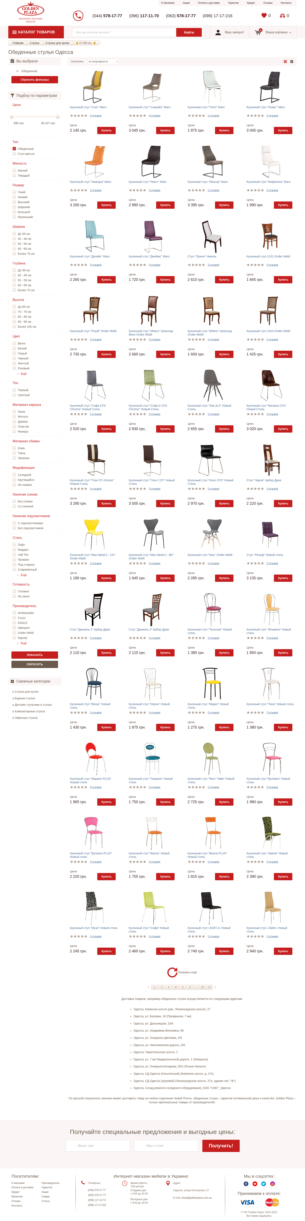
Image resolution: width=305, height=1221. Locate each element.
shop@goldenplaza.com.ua (196, 1198)
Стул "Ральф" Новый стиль (265, 555)
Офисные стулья (26, 717)
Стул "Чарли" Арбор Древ (264, 480)
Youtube (255, 1184)
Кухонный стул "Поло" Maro (206, 107)
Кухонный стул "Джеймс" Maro (149, 256)
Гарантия (233, 2)
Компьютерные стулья (30, 711)
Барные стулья (25, 698)
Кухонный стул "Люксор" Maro (208, 181)
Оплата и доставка (209, 2)
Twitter (263, 1184)
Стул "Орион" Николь (202, 256)
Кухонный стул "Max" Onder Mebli (210, 555)
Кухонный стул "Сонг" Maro (88, 107)
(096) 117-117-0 (97, 1200)
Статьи (45, 1201)
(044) (107, 15)
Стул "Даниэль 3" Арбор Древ (149, 629)
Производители (50, 1183)
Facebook (246, 1184)
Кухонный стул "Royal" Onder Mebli (93, 331)
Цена (73, 125)
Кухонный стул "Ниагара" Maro (90, 181)
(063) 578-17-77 (97, 1195)
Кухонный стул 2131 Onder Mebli (268, 256)
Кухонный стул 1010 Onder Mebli (268, 331)
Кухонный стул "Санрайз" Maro (149, 107)
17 (209, 987)
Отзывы (267, 2)
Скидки (45, 1197)
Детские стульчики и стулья (33, 704)
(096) (144, 15)
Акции (186, 2)
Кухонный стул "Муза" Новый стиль (94, 928)
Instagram (272, 1184)
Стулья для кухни (26, 691)
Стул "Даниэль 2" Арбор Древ (90, 629)
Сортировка (77, 61)
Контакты (286, 2)
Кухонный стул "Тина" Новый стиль (270, 704)
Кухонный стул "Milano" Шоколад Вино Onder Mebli (151, 332)
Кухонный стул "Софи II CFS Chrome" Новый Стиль (148, 407)
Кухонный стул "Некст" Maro (148, 181)
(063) (181, 15)
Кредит (251, 2)
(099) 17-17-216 (217, 15)
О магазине (168, 2)
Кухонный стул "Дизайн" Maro (90, 256)
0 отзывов (95, 115)
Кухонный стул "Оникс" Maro (266, 107)
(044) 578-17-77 (97, 1190)
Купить (106, 130)
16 (202, 987)
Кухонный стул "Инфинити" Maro (268, 181)
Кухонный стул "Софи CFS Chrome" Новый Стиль (88, 407)
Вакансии (17, 1197)
